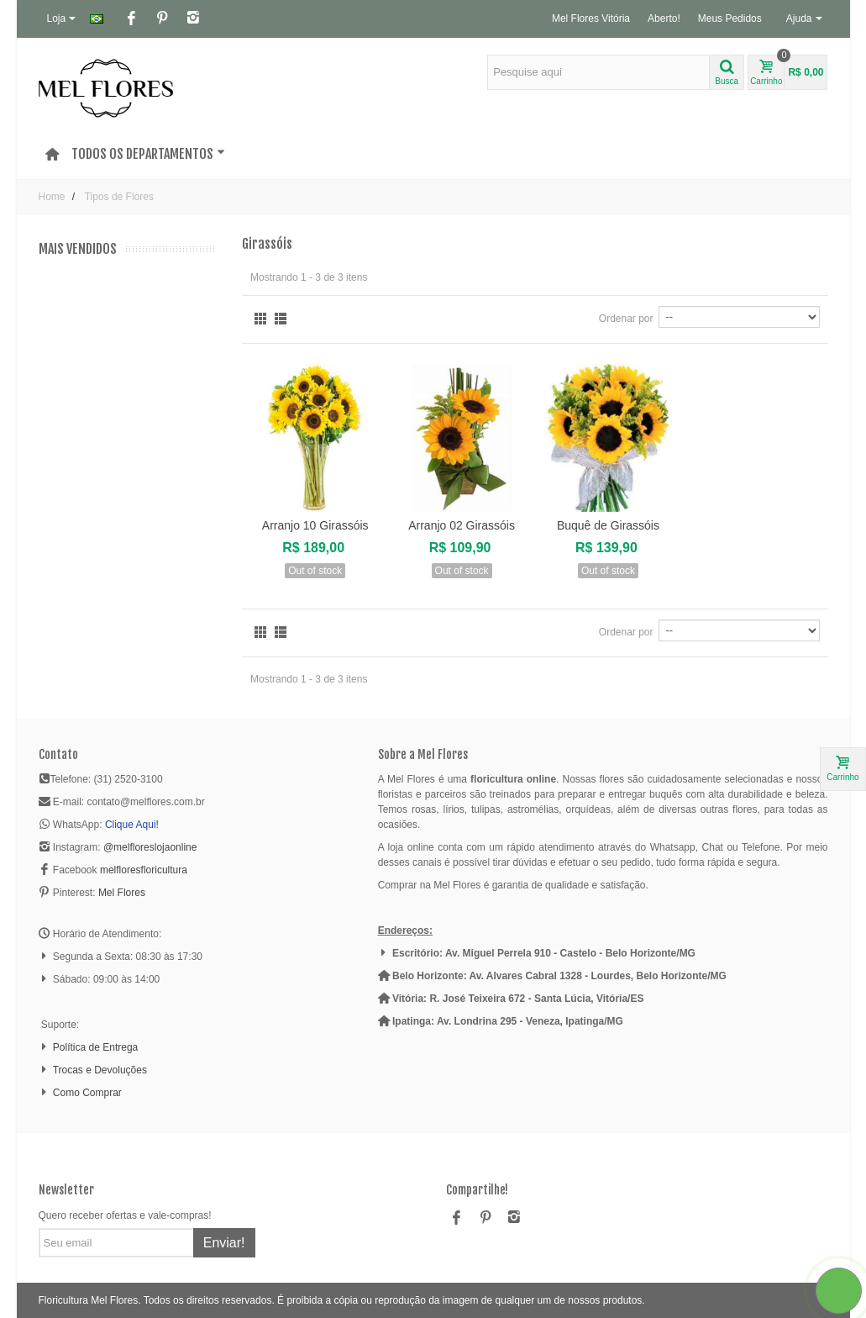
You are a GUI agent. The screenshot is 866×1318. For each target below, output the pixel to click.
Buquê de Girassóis (608, 525)
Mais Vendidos (78, 249)
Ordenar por (626, 318)
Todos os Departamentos (148, 153)
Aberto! (664, 18)
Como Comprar (87, 1093)
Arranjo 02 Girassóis (461, 525)
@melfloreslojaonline (150, 847)
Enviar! (224, 1243)
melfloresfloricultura (143, 870)
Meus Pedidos (730, 18)
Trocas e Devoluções (100, 1070)
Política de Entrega (95, 1047)
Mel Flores (121, 893)
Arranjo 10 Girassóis (315, 525)
